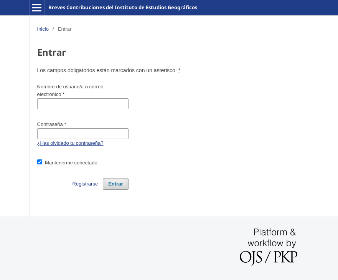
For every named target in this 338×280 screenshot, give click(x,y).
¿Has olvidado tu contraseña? (70, 143)
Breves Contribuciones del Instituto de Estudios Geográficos (122, 7)
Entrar (115, 184)
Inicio (43, 29)
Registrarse (85, 184)
